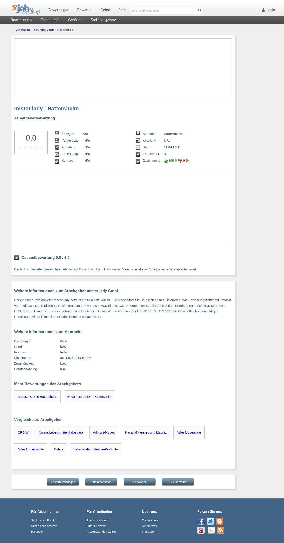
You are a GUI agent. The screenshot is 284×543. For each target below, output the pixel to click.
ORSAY (23, 432)
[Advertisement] (123, 70)
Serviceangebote (97, 520)
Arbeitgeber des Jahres (101, 531)
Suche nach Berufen (44, 520)
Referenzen (149, 526)
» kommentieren (101, 482)
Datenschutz (150, 520)
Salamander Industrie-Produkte (95, 449)
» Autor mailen (178, 482)
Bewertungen (58, 10)
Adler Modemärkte (31, 449)
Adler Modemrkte (189, 432)
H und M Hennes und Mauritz (145, 432)
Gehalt (105, 10)
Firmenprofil (49, 20)
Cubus (58, 449)
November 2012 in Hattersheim (89, 396)
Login (269, 10)
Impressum (149, 531)
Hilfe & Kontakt (96, 526)
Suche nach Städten (44, 526)
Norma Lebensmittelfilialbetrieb (61, 432)
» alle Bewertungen (63, 482)
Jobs (122, 10)
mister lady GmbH (44, 29)
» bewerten (139, 482)
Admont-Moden (104, 432)
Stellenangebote (103, 20)
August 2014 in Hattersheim (37, 396)
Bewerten (84, 10)
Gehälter (75, 20)
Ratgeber (37, 531)
